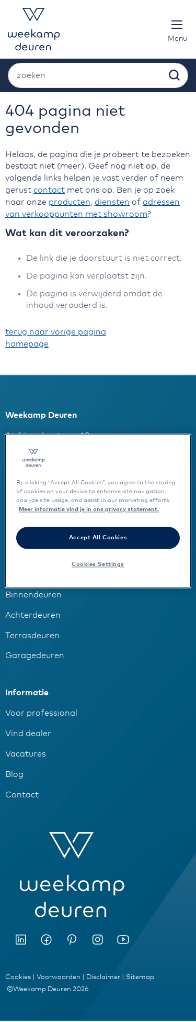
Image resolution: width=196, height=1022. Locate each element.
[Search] (173, 77)
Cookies (18, 977)
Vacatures (25, 754)
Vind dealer (28, 733)
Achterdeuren (33, 615)
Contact (22, 795)
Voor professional (41, 713)
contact (49, 190)
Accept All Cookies (98, 538)
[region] (98, 511)
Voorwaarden (58, 977)
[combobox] (98, 75)
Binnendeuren (33, 595)
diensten (112, 202)
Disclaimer (103, 977)
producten (69, 202)
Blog (14, 774)
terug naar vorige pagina (55, 332)
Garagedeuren (34, 655)
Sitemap (140, 977)
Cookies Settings (98, 565)
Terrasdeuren (32, 635)
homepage (27, 344)
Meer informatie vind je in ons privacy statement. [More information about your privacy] (89, 510)
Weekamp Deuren (41, 415)
